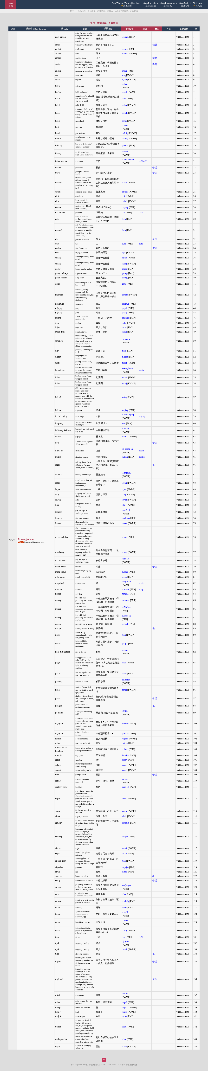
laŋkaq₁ (125, 37)
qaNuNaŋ (126, 607)
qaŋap (124, 312)
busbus (125, 572)
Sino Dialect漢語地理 (184, 4)
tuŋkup (125, 1007)
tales (124, 894)
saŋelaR (125, 787)
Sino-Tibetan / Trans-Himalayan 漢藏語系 (126, 4)
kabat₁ (125, 377)
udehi (141, 450)
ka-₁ (124, 423)
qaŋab (124, 308)
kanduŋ (125, 650)
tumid (124, 1012)
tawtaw (125, 920)
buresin (125, 125)
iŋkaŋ (124, 264)
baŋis (124, 121)
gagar (124, 269)
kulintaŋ (125, 428)
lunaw (124, 523)
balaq (124, 105)
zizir (124, 351)
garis (124, 284)
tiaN (141, 212)
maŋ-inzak (126, 581)
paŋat (124, 690)
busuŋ (124, 182)
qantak (125, 295)
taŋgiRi (125, 912)
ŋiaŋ (124, 861)
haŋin (141, 370)
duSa (141, 244)
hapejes (125, 867)
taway (124, 930)
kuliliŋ (125, 457)
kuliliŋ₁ (142, 457)
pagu (124, 662)
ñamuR (125, 594)
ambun (125, 53)
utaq (141, 589)
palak (124, 673)
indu (124, 323)
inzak (124, 327)
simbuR (125, 823)
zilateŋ (125, 357)
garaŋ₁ (125, 273)
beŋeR (125, 113)
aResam (125, 723)
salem (124, 765)
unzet (124, 1046)
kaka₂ (124, 397)
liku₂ (124, 505)
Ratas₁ (125, 743)
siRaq (124, 872)
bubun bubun (128, 159)
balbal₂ (125, 84)
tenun (124, 907)
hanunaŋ (126, 600)
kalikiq (125, 436)
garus (124, 577)
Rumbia (125, 755)
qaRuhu (125, 318)
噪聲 (154, 45)
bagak (124, 92)
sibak (124, 816)
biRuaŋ (125, 151)
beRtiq (125, 133)
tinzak (124, 949)
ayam (124, 79)
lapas (124, 489)
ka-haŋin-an (127, 368)
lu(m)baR (126, 510)
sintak (124, 848)
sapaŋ (124, 798)
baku (124, 98)
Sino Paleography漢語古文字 (168, 4)
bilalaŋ (125, 138)
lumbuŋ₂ (126, 518)
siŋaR (124, 853)
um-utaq (126, 589)
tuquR (124, 1002)
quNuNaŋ (126, 616)
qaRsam (125, 733)
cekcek (125, 192)
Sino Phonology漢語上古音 (150, 4)
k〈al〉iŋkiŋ (128, 414)
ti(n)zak (125, 941)
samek (125, 770)
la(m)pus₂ (126, 473)
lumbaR (125, 559)
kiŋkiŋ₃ (142, 416)
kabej (124, 383)
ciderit (125, 201)
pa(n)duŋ (126, 680)
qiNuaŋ (125, 145)
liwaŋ (124, 500)
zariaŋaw (126, 339)
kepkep (125, 410)
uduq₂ (124, 537)
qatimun (125, 304)
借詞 (154, 167)
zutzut (124, 363)
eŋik (124, 252)
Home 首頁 (11, 4)
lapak (124, 483)
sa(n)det (125, 779)
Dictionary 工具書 (197, 4)
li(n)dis (125, 711)
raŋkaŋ (125, 739)
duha (124, 244)
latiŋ (124, 494)
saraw (124, 811)
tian (123, 212)
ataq (124, 75)
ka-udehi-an (127, 449)
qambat (125, 49)
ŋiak (124, 635)
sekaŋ (124, 760)
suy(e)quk (126, 885)
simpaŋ (125, 836)
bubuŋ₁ (125, 749)
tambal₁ (125, 901)
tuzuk (124, 1016)
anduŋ (124, 71)
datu (124, 219)
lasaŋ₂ (124, 552)
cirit (124, 196)
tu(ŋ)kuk (126, 993)
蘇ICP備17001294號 (79, 1065)
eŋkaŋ (124, 258)
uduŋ (124, 1039)
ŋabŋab (125, 624)
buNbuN (143, 161)
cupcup (125, 207)
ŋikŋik (125, 643)
